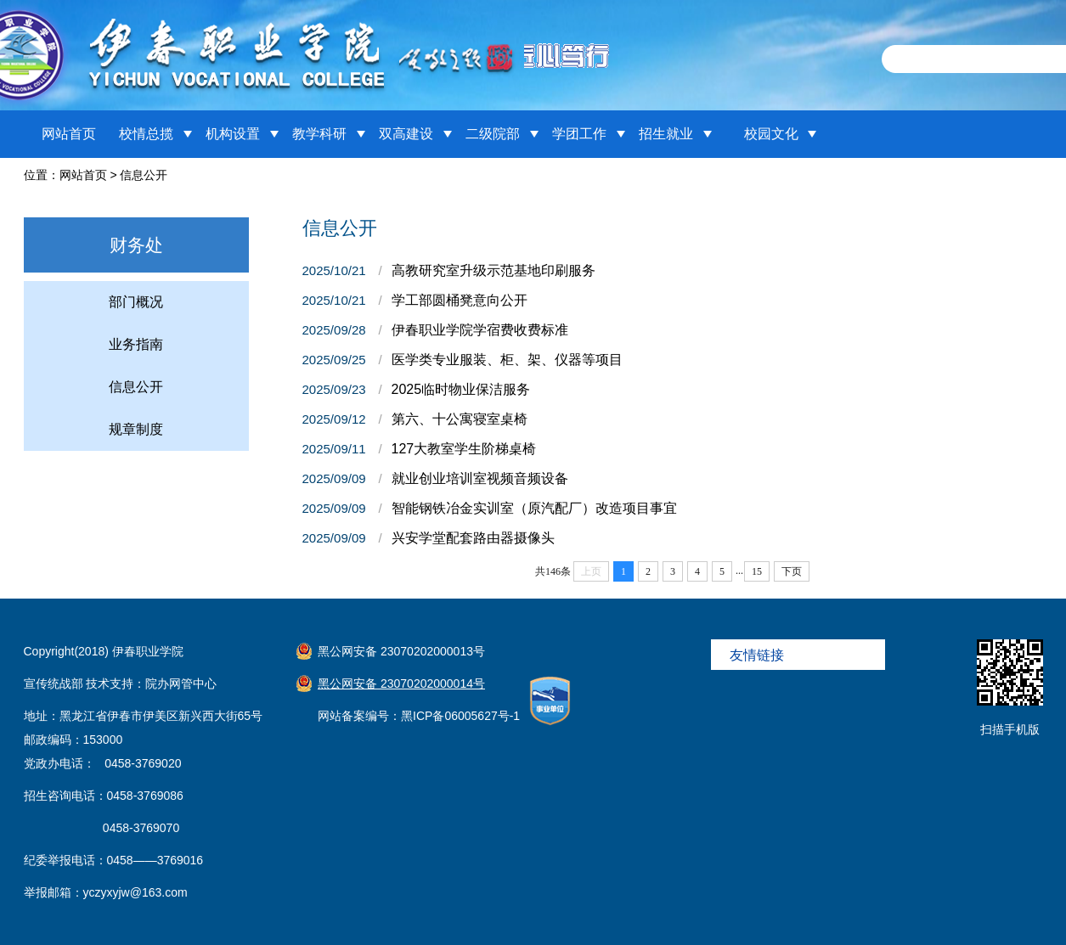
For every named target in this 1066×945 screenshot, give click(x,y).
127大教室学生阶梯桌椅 (464, 449)
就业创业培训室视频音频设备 (480, 478)
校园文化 (771, 134)
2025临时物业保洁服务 (461, 389)
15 (757, 571)
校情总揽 (146, 134)
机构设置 (233, 134)
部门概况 (136, 302)
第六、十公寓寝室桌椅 (459, 419)
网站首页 (69, 134)
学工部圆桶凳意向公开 (459, 300)
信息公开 (143, 175)
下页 (791, 571)
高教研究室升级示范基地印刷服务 (493, 270)
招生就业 (666, 134)
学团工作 (579, 134)
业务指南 (136, 344)
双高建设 (406, 134)
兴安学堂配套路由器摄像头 (473, 538)
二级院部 (492, 134)
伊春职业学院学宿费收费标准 (480, 330)
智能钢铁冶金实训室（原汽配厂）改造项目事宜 (534, 508)
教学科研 (319, 134)
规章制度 (136, 429)
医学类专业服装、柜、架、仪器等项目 (507, 359)
